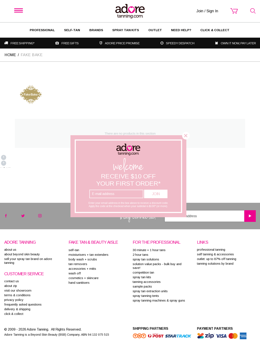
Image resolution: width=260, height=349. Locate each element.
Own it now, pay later (238, 43)
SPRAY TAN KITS (142, 277)
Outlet (155, 30)
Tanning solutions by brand (215, 263)
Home (10, 55)
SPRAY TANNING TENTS (146, 296)
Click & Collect (214, 30)
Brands (96, 30)
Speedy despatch (180, 43)
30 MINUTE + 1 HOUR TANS (149, 250)
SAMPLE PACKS (142, 286)
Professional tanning (211, 249)
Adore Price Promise (122, 43)
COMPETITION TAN (143, 272)
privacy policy (14, 300)
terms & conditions (17, 295)
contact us (11, 281)
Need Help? (181, 30)
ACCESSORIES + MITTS (82, 268)
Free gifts (70, 43)
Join (156, 194)
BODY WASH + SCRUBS (83, 259)
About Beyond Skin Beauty (22, 254)
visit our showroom (17, 290)
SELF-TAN (72, 30)
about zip (10, 286)
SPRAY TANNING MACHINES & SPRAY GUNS (159, 300)
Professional (42, 30)
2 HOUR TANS (140, 254)
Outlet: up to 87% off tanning (216, 259)
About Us (10, 249)
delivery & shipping (17, 309)
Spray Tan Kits (125, 30)
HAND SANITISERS (79, 282)
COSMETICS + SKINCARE (83, 278)
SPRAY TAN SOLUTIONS (146, 259)
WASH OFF (75, 273)
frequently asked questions (23, 304)
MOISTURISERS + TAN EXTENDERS (88, 254)
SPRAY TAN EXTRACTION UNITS (150, 291)
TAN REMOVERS (78, 264)
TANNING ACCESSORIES (147, 282)
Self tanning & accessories (215, 254)
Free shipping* (22, 43)
